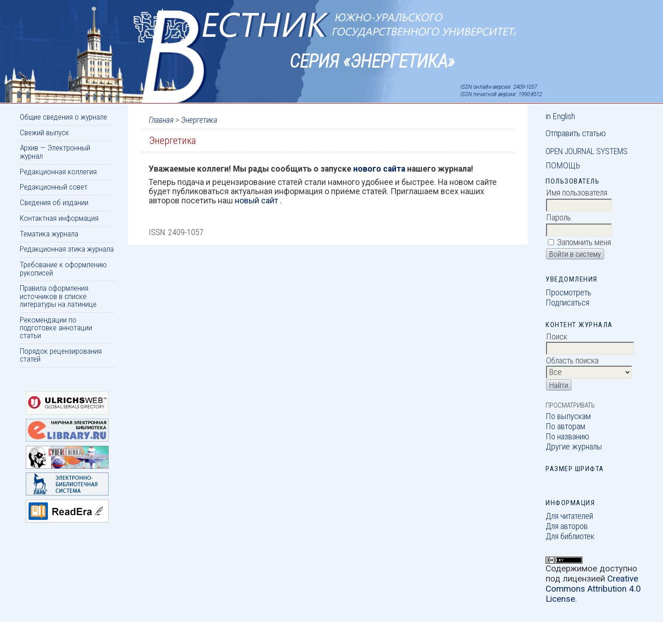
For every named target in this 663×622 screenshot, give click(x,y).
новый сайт (257, 200)
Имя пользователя (576, 193)
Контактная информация (59, 218)
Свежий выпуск (44, 132)
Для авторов (567, 526)
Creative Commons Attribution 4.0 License (593, 589)
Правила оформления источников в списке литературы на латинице (58, 296)
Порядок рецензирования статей (61, 354)
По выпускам (568, 416)
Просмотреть (568, 293)
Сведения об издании (54, 202)
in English (560, 116)
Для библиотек (570, 536)
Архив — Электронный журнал (55, 151)
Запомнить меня (584, 242)
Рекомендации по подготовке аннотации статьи (56, 327)
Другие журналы (574, 447)
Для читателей (569, 516)
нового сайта (380, 168)
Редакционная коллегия (58, 171)
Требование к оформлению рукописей (63, 268)
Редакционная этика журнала (67, 248)
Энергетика (199, 120)
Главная (161, 120)
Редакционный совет (53, 186)
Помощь (563, 166)
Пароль (558, 218)
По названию (567, 437)
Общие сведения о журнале (63, 116)
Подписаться (567, 303)
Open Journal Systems (587, 151)
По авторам (565, 426)
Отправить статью (576, 133)
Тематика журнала (49, 233)
